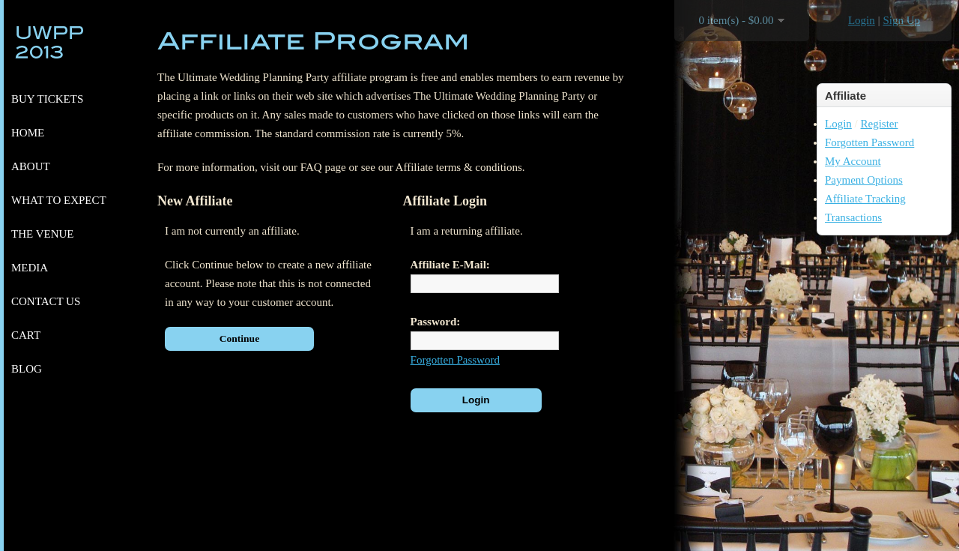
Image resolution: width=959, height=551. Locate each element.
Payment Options (864, 180)
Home (27, 133)
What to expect (58, 200)
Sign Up (902, 20)
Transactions (853, 217)
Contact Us (45, 301)
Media (29, 268)
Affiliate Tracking (865, 199)
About (30, 166)
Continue (239, 338)
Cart (25, 335)
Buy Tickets (47, 99)
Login (861, 20)
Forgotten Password (869, 142)
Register (879, 124)
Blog (26, 369)
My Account (853, 161)
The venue (42, 234)
